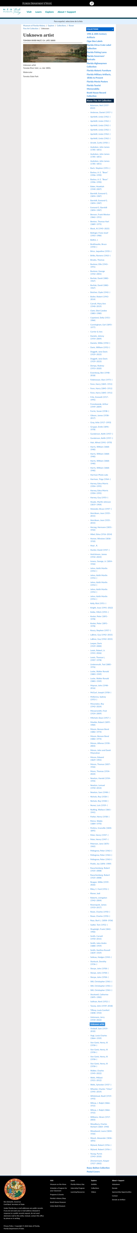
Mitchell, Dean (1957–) (100, 718)
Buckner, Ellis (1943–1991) (99, 265)
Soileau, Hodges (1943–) (101, 957)
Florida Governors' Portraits (96, 58)
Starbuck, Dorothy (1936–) (98, 963)
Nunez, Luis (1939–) (99, 805)
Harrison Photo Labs (99, 475)
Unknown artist (97, 1024)
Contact (115, 1196)
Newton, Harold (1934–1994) (100, 779)
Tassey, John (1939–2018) (101, 1006)
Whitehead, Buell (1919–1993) (101, 1097)
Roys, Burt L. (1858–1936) (101, 920)
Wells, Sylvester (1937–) (100, 1084)
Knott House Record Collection (96, 94)
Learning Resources (78, 1192)
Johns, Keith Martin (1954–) (98, 576)
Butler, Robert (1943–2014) (99, 298)
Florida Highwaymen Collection (97, 65)
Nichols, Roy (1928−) (99, 796)
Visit (29, 12)
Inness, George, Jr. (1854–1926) (101, 562)
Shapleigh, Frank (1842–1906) (100, 930)
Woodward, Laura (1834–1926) (101, 1132)
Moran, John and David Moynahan (100, 751)
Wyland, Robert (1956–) (100, 1145)
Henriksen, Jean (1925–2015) (100, 514)
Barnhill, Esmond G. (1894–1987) (99, 194)
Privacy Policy (9, 1226)
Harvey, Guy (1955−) (99, 497)
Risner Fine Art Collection (99, 100)
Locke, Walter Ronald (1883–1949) (99, 672)
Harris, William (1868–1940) (100, 448)
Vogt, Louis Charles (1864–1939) (98, 1037)
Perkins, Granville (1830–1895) (101, 829)
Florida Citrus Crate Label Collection (99, 46)
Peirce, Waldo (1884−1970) (96, 822)
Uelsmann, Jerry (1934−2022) (97, 1018)
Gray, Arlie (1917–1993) (100, 422)
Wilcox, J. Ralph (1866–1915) (100, 1104)
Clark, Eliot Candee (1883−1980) (98, 312)
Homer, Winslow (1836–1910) (101, 540)
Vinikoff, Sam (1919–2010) (99, 1030)
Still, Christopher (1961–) (101, 981)
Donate (114, 1188)
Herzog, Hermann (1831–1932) (101, 528)
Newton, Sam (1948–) (100, 792)
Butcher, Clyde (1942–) (100, 292)
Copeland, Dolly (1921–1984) (100, 319)
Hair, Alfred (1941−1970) (101, 442)
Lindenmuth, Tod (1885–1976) (101, 665)
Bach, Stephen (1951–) (100, 168)
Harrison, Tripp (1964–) (100, 479)
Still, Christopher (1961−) (101, 990)
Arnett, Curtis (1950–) (99, 142)
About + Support (67, 12)
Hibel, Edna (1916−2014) (101, 534)
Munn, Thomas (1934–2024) (100, 772)
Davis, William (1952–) (100, 347)
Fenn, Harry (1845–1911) (101, 384)
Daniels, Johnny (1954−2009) (97, 337)
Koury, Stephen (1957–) (100, 630)
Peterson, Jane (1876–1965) (100, 845)
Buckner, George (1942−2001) (97, 272)
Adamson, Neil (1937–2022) (100, 106)
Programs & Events (57, 1194)
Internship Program (78, 1188)
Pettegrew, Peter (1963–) (101, 850)
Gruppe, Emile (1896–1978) (100, 428)
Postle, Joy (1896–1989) (100, 863)
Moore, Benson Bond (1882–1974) (99, 730)
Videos (93, 1192)
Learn (38, 12)
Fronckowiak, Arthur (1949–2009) (99, 405)
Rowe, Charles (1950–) (100, 911)
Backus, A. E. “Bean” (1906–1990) (99, 173)
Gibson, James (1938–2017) (100, 416)
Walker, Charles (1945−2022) (97, 1072)
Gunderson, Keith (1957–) (101, 433)
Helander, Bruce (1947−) (101, 509)
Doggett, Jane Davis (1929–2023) (99, 353)
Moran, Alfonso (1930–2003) (100, 744)
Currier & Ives (96, 331)
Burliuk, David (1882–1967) (99, 279)
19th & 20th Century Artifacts (97, 35)
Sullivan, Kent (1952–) (100, 1001)
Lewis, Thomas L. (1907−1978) (97, 658)
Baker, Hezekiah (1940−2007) (97, 187)
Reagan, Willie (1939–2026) (100, 883)
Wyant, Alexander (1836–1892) (101, 1139)
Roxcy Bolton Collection (98, 1167)
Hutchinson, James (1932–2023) (98, 555)
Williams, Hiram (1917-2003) (100, 1118)
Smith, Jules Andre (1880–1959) (98, 944)
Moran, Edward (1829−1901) (97, 758)
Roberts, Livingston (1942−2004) (98, 899)
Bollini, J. (94, 240)
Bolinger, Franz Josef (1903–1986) (99, 234)
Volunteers (116, 1184)
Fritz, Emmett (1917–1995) (99, 398)
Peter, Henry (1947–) (99, 835)
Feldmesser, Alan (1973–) (101, 379)
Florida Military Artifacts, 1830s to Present (99, 76)
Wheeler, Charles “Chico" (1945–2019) (101, 1090)
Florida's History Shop (58, 1198)
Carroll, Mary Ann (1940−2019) (98, 305)
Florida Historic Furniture (99, 70)
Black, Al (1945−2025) (100, 228)
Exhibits (94, 1184)
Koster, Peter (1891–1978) (99, 617)
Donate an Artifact (118, 1200)
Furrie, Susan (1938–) (99, 411)
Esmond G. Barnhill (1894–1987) (98, 209)
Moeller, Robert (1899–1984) (100, 723)
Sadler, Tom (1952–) (99, 924)
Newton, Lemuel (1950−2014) (97, 786)
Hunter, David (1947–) (100, 550)
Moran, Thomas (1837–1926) (100, 765)
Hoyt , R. (94, 545)
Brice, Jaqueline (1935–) (100, 251)
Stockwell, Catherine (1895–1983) (99, 996)
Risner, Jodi (95, 893)
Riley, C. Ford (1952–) (99, 889)
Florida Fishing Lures (97, 52)
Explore (49, 12)
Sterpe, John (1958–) (99, 968)
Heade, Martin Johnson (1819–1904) (100, 503)
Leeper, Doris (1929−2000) (96, 644)
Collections (61, 25)
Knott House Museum (58, 1202)
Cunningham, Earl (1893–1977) (101, 326)
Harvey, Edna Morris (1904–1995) (99, 485)
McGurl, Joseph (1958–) (100, 692)
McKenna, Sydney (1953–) (98, 698)
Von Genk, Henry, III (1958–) (99, 1044)
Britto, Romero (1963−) (100, 255)
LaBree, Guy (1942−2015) (101, 634)
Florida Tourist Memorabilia (94, 87)
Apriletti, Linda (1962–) (100, 116)
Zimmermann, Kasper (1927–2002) (99, 1162)
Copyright (18, 1226)
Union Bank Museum (57, 1206)
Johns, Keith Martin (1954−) (98, 569)
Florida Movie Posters (97, 81)
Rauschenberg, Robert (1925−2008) (100, 869)
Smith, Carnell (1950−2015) (96, 937)
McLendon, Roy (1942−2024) (97, 705)
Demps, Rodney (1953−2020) (97, 367)
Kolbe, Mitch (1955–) (99, 612)
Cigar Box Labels (95, 41)
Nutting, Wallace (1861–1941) (101, 811)
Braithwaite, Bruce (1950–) (98, 245)
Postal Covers (93, 1171)
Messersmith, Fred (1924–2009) (98, 712)
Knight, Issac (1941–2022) (101, 607)
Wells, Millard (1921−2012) (96, 1079)
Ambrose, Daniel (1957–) (101, 112)
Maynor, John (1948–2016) (99, 686)
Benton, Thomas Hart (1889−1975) (99, 223)
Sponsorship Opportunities (122, 1192)
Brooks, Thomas (97, 260)
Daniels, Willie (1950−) (100, 343)
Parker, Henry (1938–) (99, 816)
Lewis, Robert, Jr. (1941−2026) (97, 651)
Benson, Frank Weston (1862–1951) (100, 216)
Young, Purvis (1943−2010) (96, 1155)
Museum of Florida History (34, 25)
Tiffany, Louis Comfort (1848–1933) (99, 1011)
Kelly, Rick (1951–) (98, 603)
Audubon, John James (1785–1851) (100, 148)
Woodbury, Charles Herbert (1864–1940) (99, 1125)
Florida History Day (77, 1184)
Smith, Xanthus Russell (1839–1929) (100, 951)
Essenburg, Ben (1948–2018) (100, 374)
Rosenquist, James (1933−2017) (98, 906)
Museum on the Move (58, 1184)
